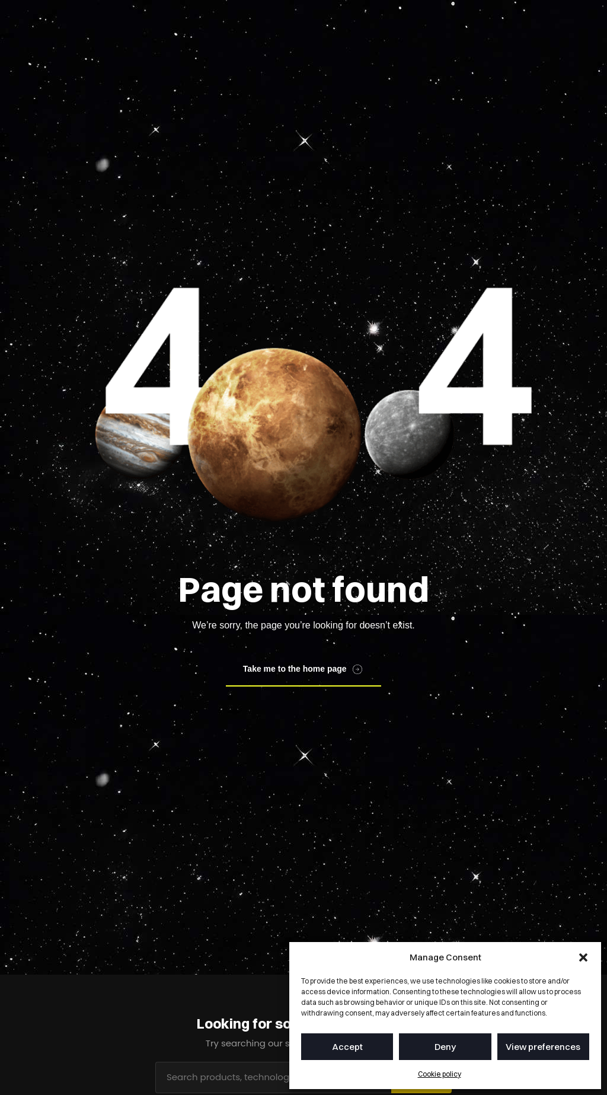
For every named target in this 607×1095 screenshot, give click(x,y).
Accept (347, 1046)
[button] (583, 957)
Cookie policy (439, 1074)
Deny (445, 1046)
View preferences (543, 1046)
